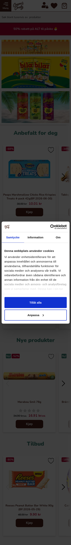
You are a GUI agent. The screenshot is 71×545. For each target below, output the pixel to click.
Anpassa (35, 315)
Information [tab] (36, 237)
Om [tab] (58, 237)
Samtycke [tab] (13, 237)
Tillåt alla (36, 302)
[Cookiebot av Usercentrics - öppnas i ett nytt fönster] (50, 226)
